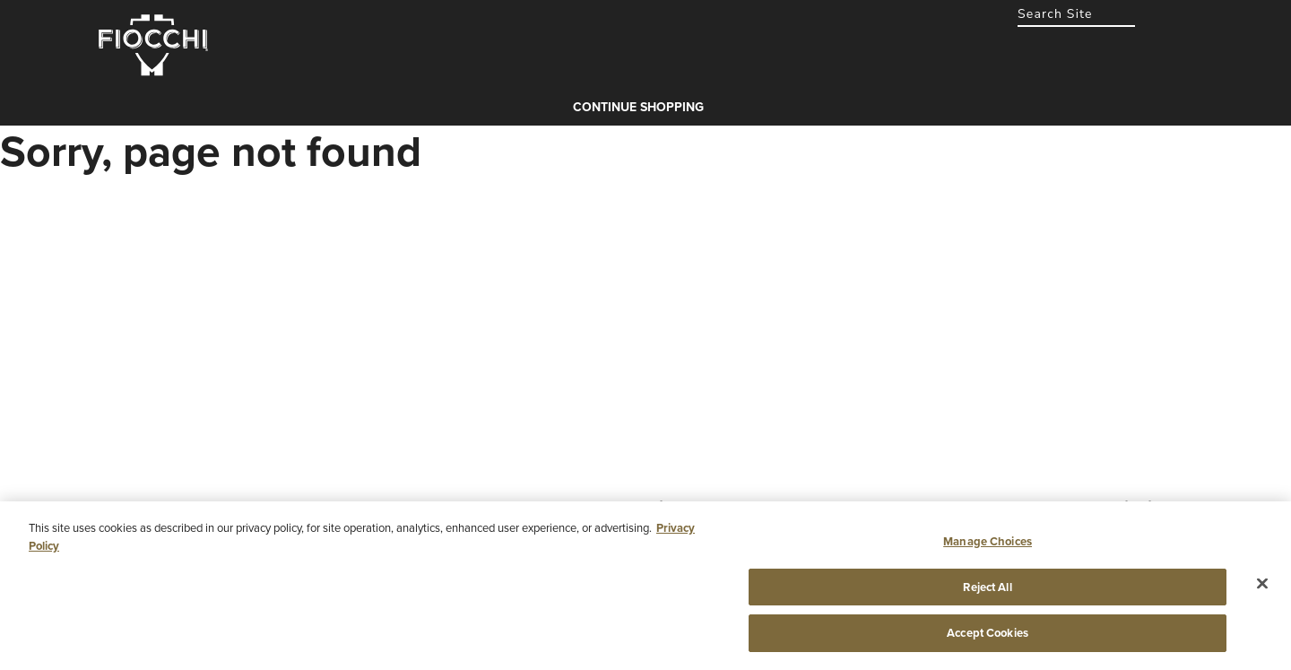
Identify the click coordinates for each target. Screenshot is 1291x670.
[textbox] (1076, 13)
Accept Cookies (987, 632)
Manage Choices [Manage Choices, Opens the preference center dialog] (987, 541)
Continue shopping (638, 107)
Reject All (987, 587)
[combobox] (1076, 13)
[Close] (1262, 584)
